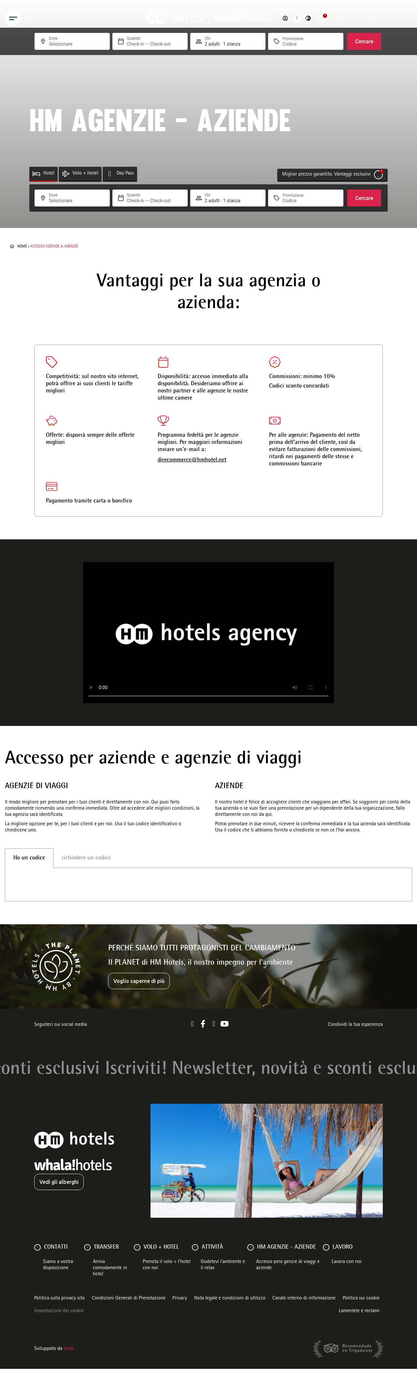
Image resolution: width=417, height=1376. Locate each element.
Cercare (364, 198)
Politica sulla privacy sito (59, 1305)
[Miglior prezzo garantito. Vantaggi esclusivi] (378, 174)
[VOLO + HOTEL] (137, 1254)
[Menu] (13, 18)
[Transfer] (87, 1254)
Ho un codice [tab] (29, 858)
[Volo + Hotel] (65, 173)
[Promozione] (298, 200)
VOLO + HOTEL (161, 1254)
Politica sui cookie (361, 1305)
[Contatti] (37, 1254)
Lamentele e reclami (359, 1318)
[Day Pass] (109, 173)
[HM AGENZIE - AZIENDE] (250, 1254)
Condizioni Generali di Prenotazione (128, 1305)
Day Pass (125, 173)
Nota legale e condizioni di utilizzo (230, 1305)
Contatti (56, 1254)
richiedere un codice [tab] (86, 858)
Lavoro (342, 1254)
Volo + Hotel (85, 173)
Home (22, 246)
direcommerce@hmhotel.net (192, 460)
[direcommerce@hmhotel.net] (163, 420)
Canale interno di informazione (304, 1305)
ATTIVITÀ (212, 1254)
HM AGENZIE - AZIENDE (286, 1254)
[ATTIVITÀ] (195, 1254)
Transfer (106, 1254)
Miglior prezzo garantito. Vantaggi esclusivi (326, 174)
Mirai (69, 1356)
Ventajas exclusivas (348, 18)
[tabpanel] (208, 888)
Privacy (179, 1305)
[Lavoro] (326, 1254)
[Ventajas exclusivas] (322, 18)
